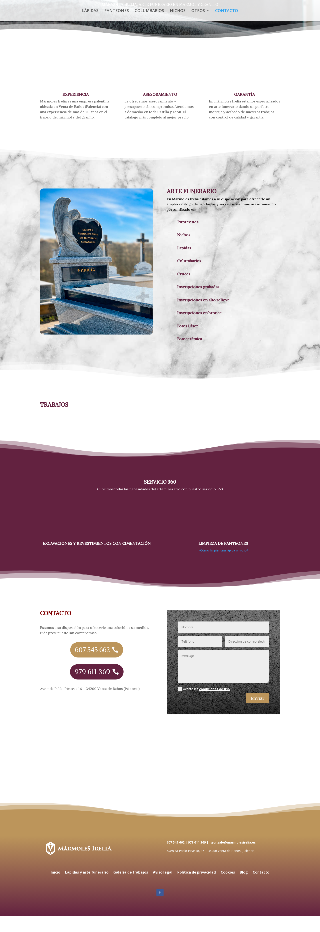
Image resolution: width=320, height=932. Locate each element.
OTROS (198, 11)
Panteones (188, 221)
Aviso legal (162, 873)
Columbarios (189, 260)
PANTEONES (116, 11)
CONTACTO (226, 11)
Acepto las (204, 689)
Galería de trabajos (130, 873)
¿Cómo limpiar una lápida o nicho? (223, 550)
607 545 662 (92, 649)
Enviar (257, 698)
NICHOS (178, 11)
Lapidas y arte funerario (86, 873)
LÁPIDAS (90, 11)
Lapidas (184, 248)
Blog (244, 873)
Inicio (55, 873)
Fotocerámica (189, 338)
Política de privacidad (196, 873)
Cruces (183, 274)
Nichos (183, 234)
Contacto (261, 873)
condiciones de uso (214, 689)
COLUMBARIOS (149, 11)
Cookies (228, 873)
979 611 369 (92, 671)
